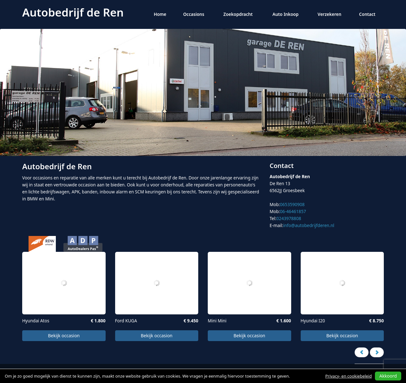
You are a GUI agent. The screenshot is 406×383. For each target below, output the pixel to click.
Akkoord (388, 376)
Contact (367, 14)
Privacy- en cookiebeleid (348, 376)
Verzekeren (329, 14)
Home (160, 14)
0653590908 (292, 204)
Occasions (193, 14)
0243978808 (288, 218)
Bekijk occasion (64, 336)
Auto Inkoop (285, 14)
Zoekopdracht (237, 14)
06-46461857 (293, 211)
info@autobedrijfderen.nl (308, 225)
